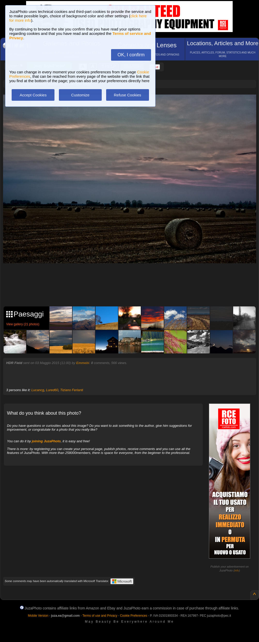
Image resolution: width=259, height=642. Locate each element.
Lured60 (52, 390)
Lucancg (38, 390)
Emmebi (82, 363)
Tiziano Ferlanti (71, 390)
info (236, 570)
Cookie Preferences (133, 615)
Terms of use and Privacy (99, 615)
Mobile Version (38, 615)
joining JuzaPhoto (46, 441)
